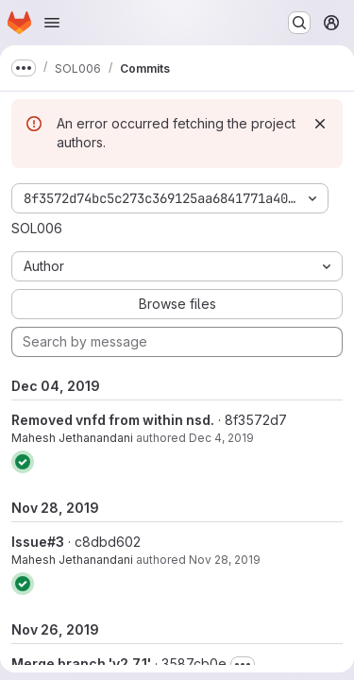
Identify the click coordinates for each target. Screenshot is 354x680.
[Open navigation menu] (52, 23)
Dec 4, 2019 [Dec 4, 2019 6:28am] (221, 438)
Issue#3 (37, 542)
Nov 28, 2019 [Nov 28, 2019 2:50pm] (225, 559)
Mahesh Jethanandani (72, 438)
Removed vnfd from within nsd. (112, 420)
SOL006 (36, 228)
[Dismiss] (320, 123)
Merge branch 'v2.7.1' (81, 663)
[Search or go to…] (299, 22)
